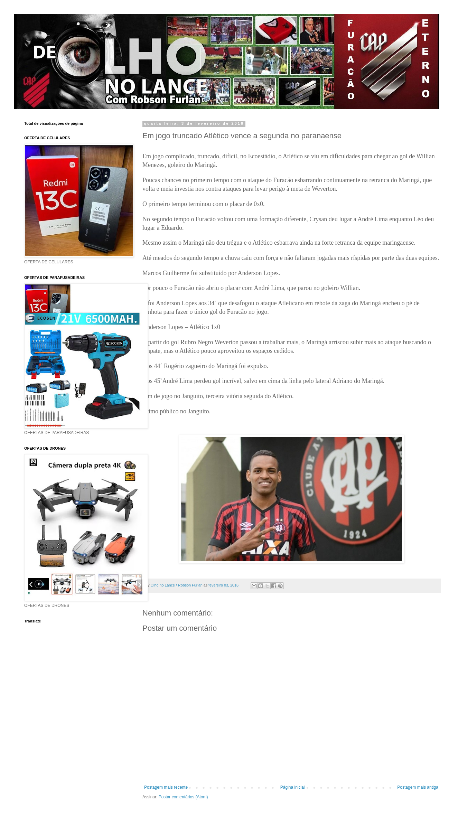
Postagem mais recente (166, 787)
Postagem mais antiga (417, 787)
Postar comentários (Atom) (183, 797)
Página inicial (292, 787)
